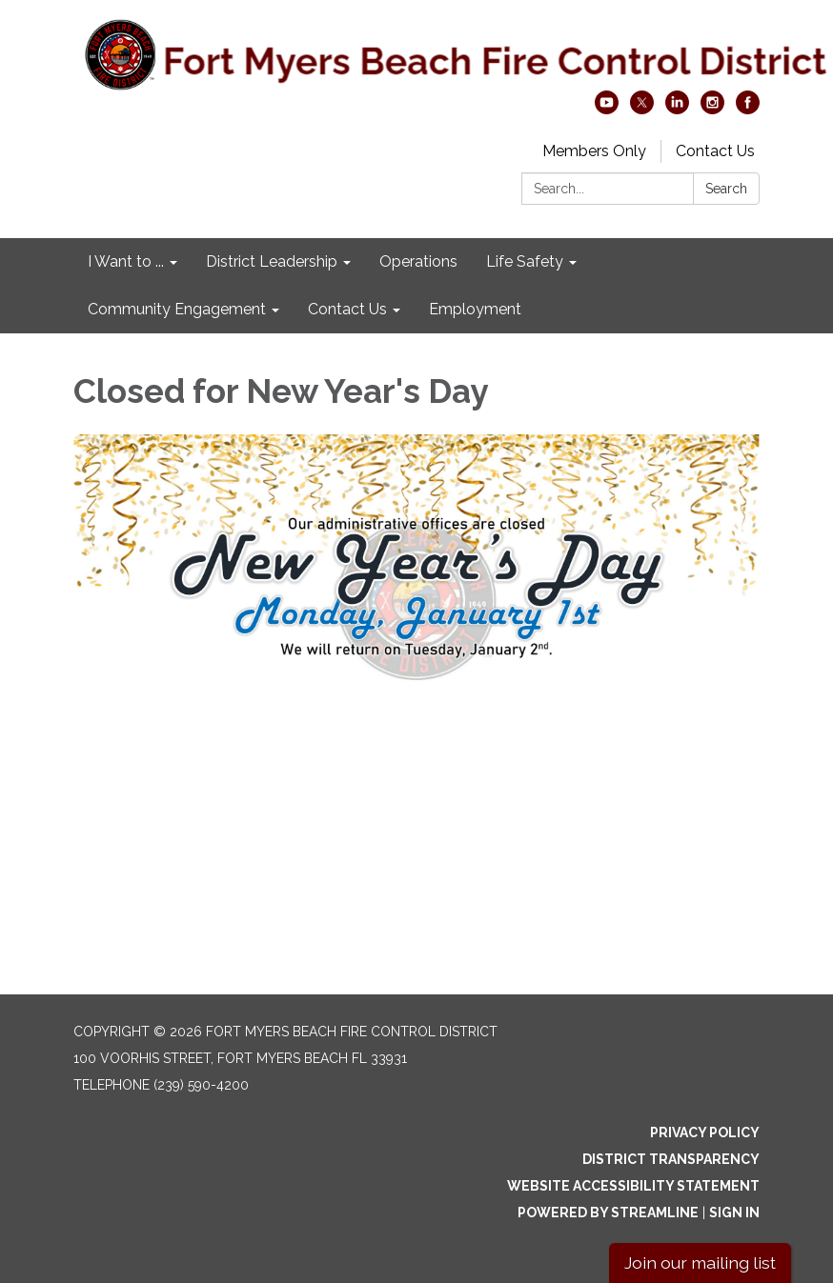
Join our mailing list (700, 1263)
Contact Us (715, 151)
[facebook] (748, 109)
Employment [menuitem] (475, 309)
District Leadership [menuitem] (271, 261)
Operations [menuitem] (418, 261)
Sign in (734, 1212)
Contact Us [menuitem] (347, 309)
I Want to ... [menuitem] (126, 261)
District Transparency (671, 1159)
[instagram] (712, 109)
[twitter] (642, 109)
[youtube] (607, 109)
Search (726, 188)
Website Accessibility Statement (633, 1185)
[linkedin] (677, 109)
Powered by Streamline (608, 1212)
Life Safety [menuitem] (524, 261)
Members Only (594, 151)
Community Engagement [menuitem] (177, 309)
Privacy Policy (705, 1132)
